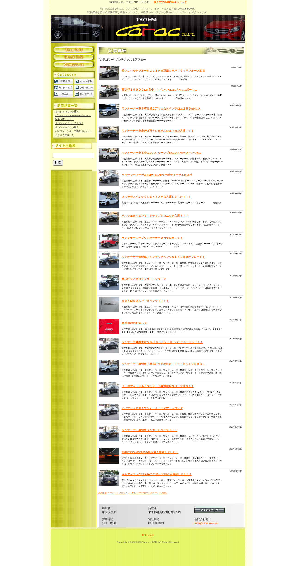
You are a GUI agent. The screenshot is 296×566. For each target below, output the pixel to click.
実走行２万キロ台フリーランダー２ (144, 279)
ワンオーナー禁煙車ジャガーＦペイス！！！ (149, 430)
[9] (143, 492)
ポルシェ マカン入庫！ (67, 111)
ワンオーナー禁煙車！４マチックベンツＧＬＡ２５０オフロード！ (163, 257)
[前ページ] (109, 492)
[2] (120, 492)
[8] (140, 492)
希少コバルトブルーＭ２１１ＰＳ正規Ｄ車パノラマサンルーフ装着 (163, 70)
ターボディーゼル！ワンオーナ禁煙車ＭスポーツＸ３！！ (158, 386)
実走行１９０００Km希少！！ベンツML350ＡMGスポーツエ (159, 89)
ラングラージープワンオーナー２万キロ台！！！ (152, 238)
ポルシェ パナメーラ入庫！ (69, 123)
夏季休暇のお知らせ (134, 323)
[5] (130, 492)
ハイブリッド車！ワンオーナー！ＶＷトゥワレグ (152, 408)
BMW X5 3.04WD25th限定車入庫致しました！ (150, 452)
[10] (147, 492)
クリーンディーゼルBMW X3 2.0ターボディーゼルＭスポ (157, 174)
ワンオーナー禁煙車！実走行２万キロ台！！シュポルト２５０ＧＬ (163, 364)
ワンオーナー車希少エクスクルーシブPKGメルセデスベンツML (161, 152)
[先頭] (101, 492)
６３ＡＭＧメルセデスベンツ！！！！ (145, 301)
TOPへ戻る (148, 535)
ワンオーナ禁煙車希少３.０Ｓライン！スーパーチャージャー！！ (162, 342)
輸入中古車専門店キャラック (170, 2)
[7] (136, 492)
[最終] (164, 492)
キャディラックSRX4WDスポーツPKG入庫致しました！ (157, 474)
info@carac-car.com (206, 523)
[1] (117, 492)
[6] (133, 492)
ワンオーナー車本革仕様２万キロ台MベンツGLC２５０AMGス (161, 108)
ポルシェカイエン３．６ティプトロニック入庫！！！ (155, 215)
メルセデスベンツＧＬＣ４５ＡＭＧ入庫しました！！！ (156, 196)
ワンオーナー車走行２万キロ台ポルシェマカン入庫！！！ (158, 130)
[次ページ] (155, 492)
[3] (123, 492)
